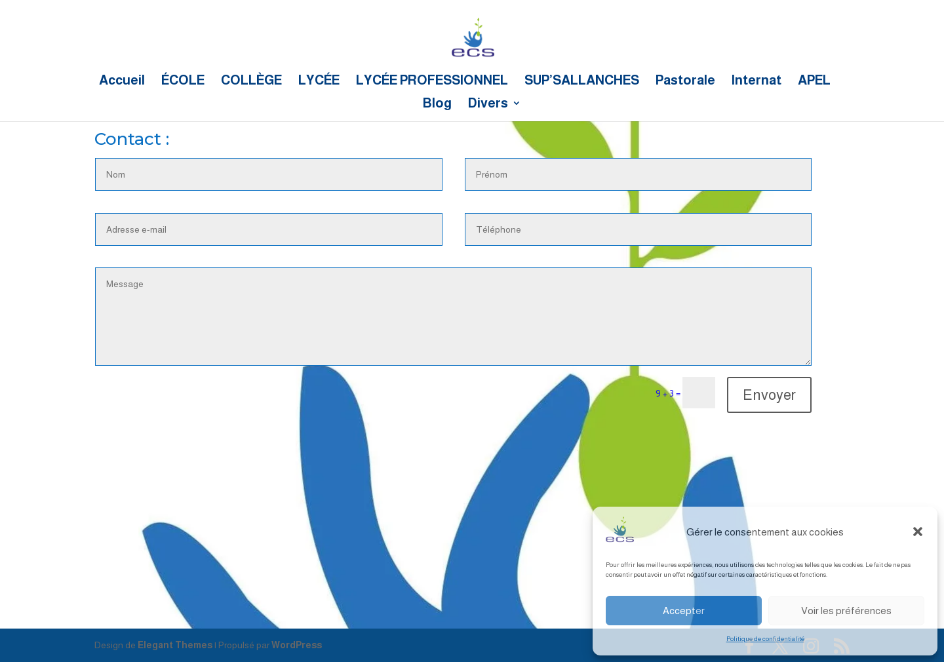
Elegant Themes (175, 645)
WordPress (296, 645)
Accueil (122, 81)
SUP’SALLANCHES (581, 81)
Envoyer (769, 395)
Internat (756, 81)
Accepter (684, 610)
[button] (917, 531)
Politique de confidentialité (765, 638)
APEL (814, 81)
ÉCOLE (183, 81)
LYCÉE (319, 81)
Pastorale (685, 81)
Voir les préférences (846, 610)
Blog (437, 104)
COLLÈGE (251, 81)
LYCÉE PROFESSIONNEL (432, 81)
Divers (488, 104)
